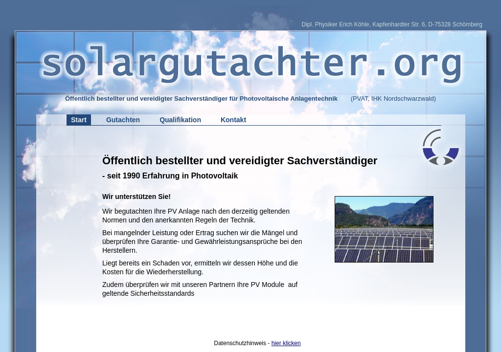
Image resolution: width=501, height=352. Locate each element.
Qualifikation (180, 120)
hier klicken (286, 343)
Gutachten (123, 120)
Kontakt (233, 120)
